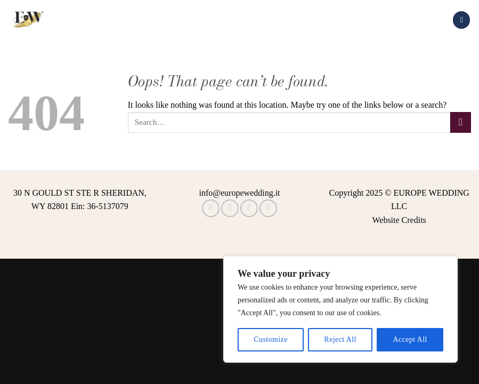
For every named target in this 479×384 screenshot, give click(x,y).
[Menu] (461, 20)
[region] (340, 309)
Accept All (410, 339)
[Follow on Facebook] (211, 208)
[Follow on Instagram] (230, 208)
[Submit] (460, 122)
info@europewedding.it (239, 192)
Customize (271, 339)
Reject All (340, 339)
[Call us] (268, 208)
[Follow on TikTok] (249, 208)
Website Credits (399, 220)
